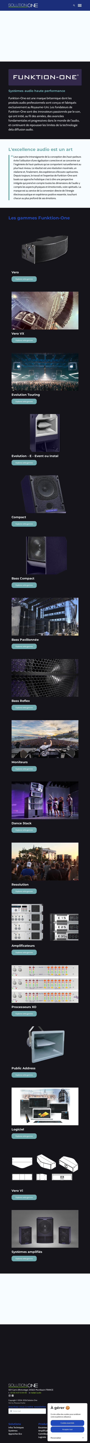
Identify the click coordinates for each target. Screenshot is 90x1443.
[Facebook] (12, 1395)
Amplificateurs (45, 1430)
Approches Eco (15, 1434)
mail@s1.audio (36, 1393)
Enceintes (42, 1427)
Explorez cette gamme (24, 279)
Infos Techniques (16, 1427)
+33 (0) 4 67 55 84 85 (18, 1393)
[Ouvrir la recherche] (73, 5)
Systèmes (12, 1430)
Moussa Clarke (19, 1403)
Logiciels (42, 1437)
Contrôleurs (43, 1434)
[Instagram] (9, 1395)
